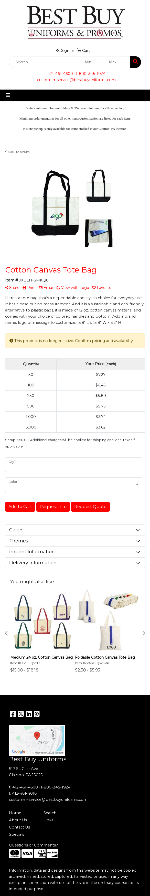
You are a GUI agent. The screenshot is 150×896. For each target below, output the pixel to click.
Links (48, 820)
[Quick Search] (45, 62)
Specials (16, 834)
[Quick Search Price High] (118, 62)
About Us (18, 820)
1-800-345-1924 (90, 73)
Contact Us (19, 827)
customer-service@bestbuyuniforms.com (76, 79)
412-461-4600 (60, 73)
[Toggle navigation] (8, 95)
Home (15, 813)
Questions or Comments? (33, 845)
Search (50, 813)
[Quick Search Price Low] (94, 62)
